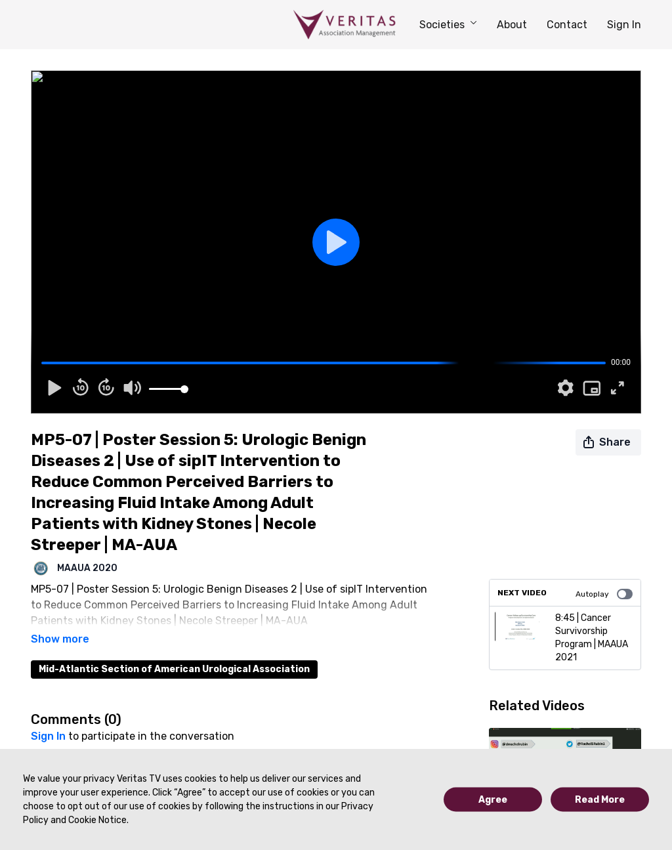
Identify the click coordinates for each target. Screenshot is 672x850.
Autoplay (604, 594)
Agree (492, 799)
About (512, 24)
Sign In (624, 24)
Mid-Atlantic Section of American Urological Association (174, 650)
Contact (567, 24)
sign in (48, 718)
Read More (600, 799)
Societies (448, 24)
